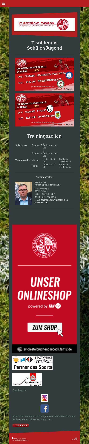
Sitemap (24, 438)
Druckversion (16, 438)
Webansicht (74, 439)
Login (76, 438)
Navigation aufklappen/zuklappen (44, 3)
